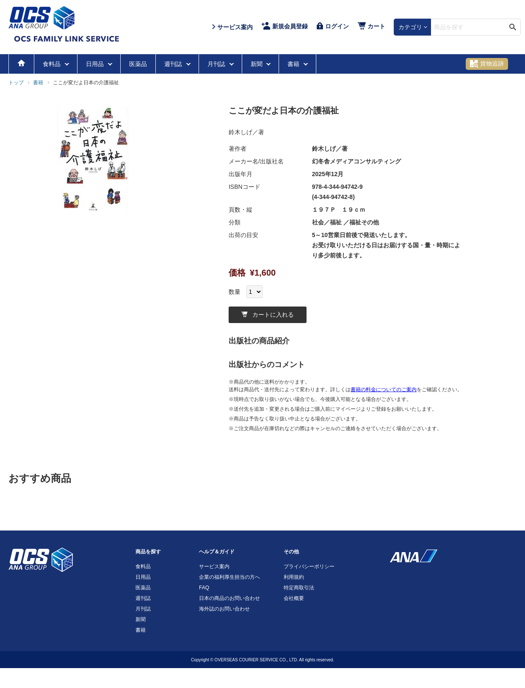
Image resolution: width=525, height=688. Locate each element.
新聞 (257, 64)
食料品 (52, 64)
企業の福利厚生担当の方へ (229, 577)
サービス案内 (214, 566)
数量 (234, 291)
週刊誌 (174, 64)
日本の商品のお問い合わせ (229, 598)
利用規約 (294, 577)
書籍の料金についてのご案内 (384, 389)
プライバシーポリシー (309, 566)
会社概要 (294, 598)
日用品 (95, 64)
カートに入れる (267, 314)
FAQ (204, 588)
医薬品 (138, 64)
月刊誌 (217, 64)
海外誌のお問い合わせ (224, 609)
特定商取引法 (299, 588)
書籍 (294, 64)
